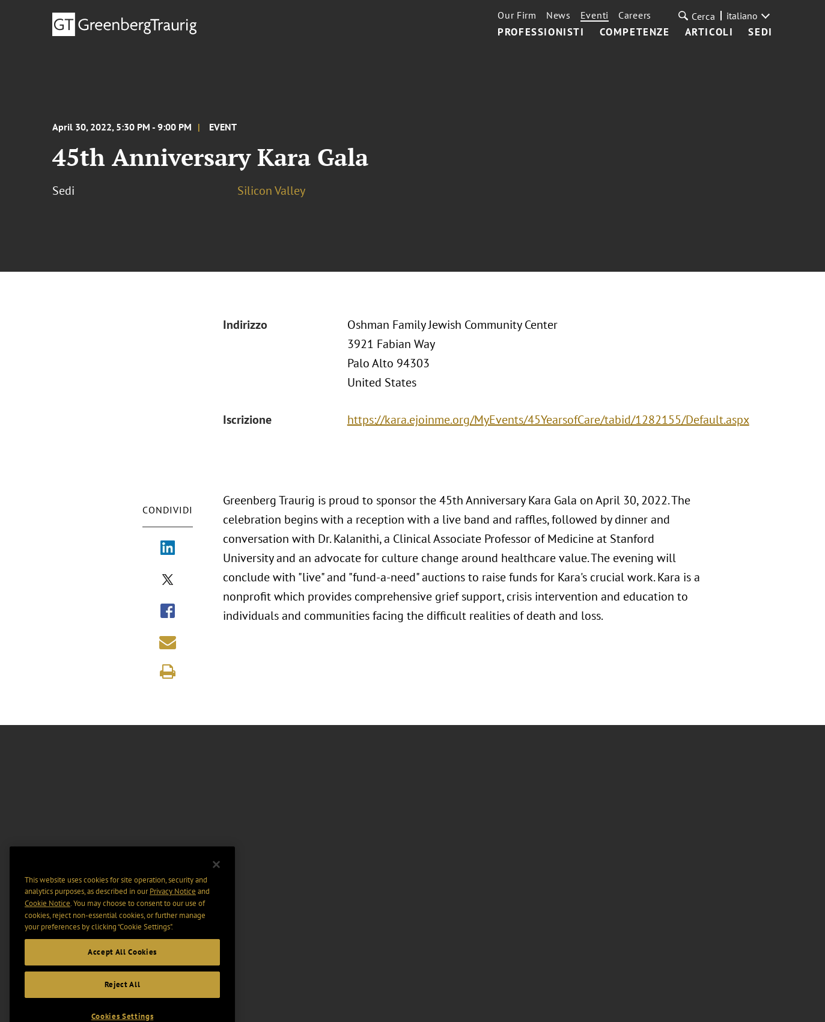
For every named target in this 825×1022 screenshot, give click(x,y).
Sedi (760, 32)
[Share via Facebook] (167, 612)
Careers (634, 15)
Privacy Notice (173, 902)
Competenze (635, 32)
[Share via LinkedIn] (167, 548)
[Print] (167, 671)
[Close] (216, 875)
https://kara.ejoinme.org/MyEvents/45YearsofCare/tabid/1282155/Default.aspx (548, 419)
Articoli (709, 32)
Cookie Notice (47, 914)
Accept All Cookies (122, 963)
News (558, 15)
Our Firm (517, 15)
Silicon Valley (271, 190)
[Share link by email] (167, 642)
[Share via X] (167, 580)
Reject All (123, 995)
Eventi (594, 15)
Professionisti (541, 32)
